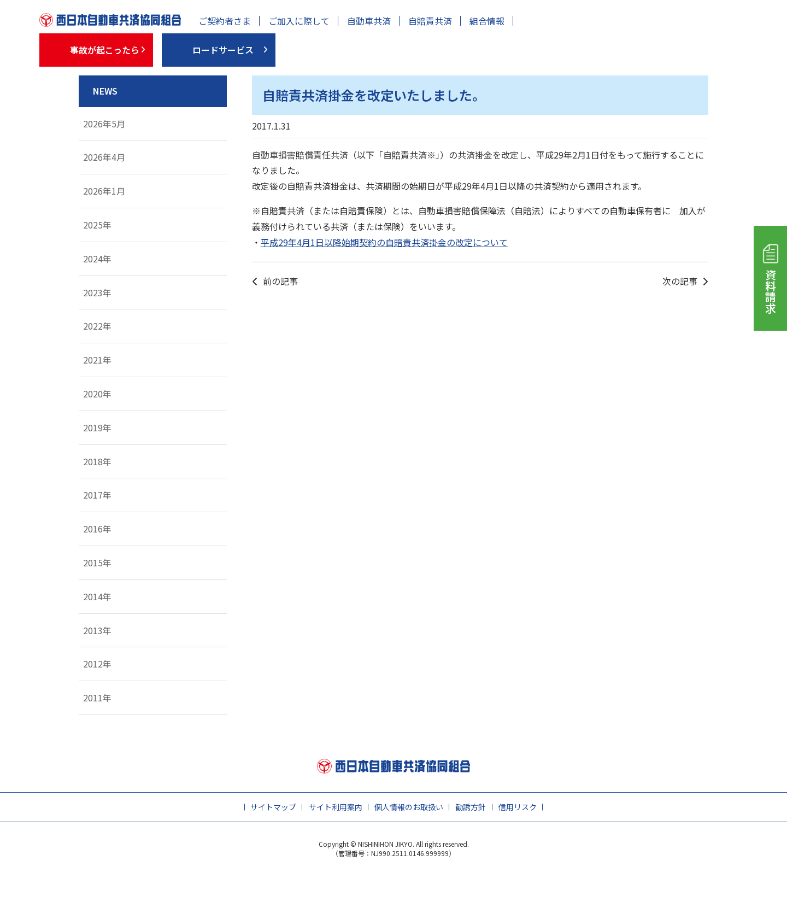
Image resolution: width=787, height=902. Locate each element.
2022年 (97, 325)
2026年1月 (104, 190)
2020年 (97, 393)
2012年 (97, 663)
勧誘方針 (470, 806)
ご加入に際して (299, 20)
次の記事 (679, 281)
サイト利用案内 (335, 806)
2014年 (97, 596)
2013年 (97, 630)
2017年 (97, 494)
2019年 (97, 427)
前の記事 (280, 281)
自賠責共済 (430, 20)
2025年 (97, 224)
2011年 (97, 697)
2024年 (97, 258)
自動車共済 (369, 20)
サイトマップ (273, 806)
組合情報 (486, 20)
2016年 (97, 528)
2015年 (97, 562)
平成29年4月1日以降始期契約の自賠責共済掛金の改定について (384, 242)
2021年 (97, 359)
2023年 (97, 292)
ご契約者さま (224, 20)
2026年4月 (104, 156)
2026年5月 (104, 123)
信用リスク (517, 806)
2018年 (97, 461)
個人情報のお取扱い (408, 806)
